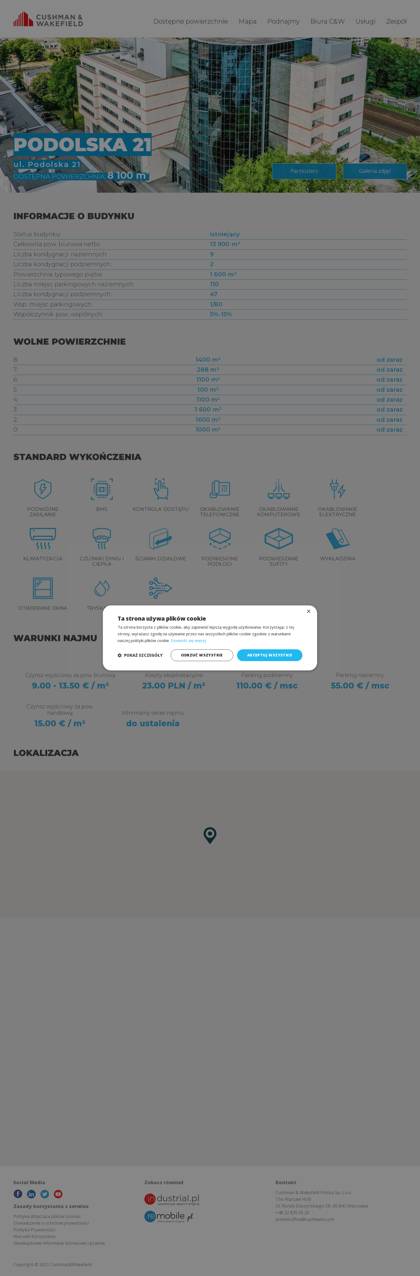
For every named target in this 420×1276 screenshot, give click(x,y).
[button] (140, 655)
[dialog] (210, 638)
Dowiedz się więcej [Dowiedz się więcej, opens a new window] (188, 640)
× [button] (308, 612)
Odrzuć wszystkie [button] (202, 655)
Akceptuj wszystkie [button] (269, 655)
